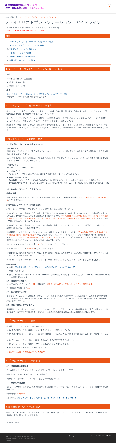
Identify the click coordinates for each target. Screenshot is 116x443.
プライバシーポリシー (97, 435)
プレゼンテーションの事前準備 (22, 56)
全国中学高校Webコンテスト (27, 7)
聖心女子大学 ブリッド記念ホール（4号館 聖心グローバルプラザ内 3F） (37, 94)
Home (7, 17)
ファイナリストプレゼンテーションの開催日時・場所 (31, 41)
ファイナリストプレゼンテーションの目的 (26, 45)
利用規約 (108, 435)
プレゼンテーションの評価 (20, 53)
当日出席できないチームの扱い (22, 60)
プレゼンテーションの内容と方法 (22, 49)
